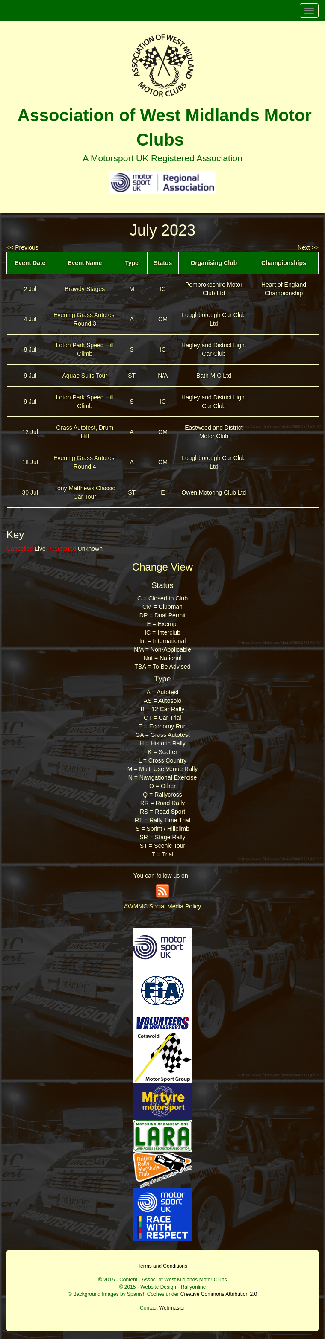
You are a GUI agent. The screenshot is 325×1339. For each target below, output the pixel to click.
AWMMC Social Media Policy (162, 906)
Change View (162, 567)
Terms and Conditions (162, 1266)
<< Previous (22, 247)
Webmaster (172, 1308)
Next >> (308, 247)
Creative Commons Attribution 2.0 (218, 1294)
